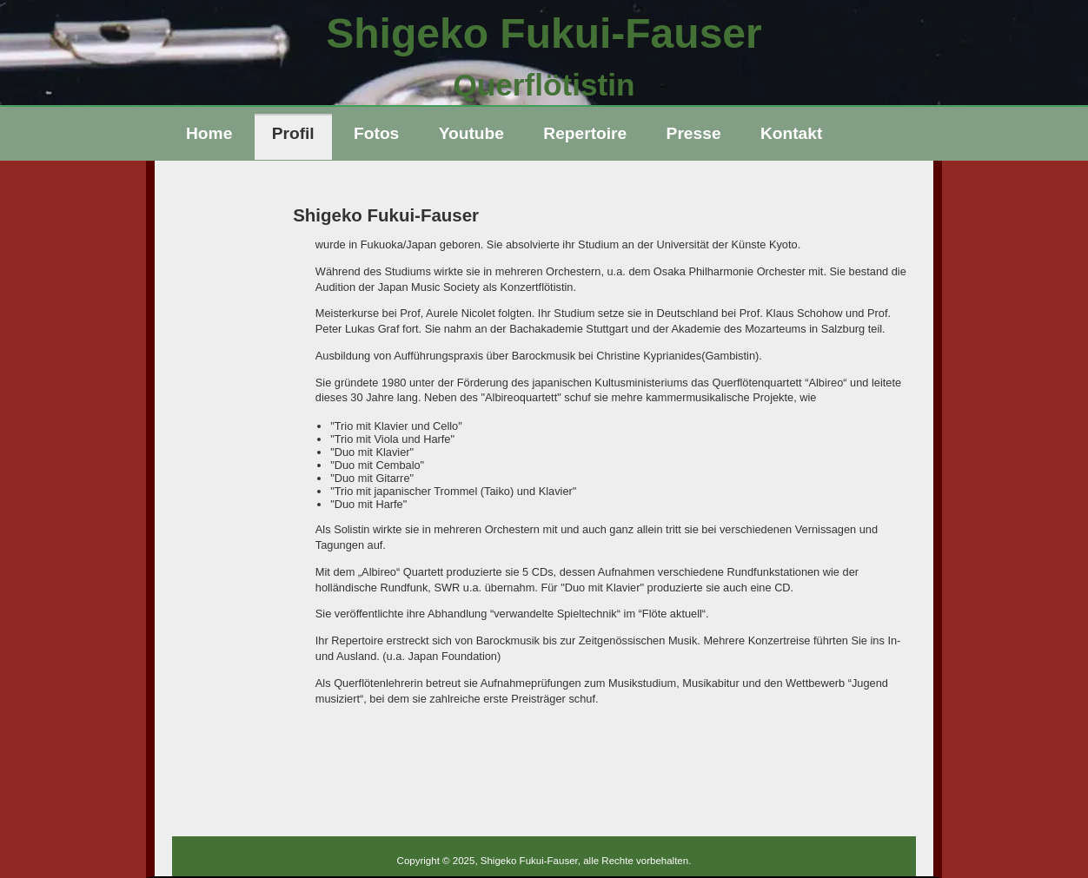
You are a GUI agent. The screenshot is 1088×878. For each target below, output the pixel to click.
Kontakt (791, 133)
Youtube (471, 133)
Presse (694, 133)
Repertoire (585, 133)
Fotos (376, 133)
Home (209, 133)
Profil (293, 133)
